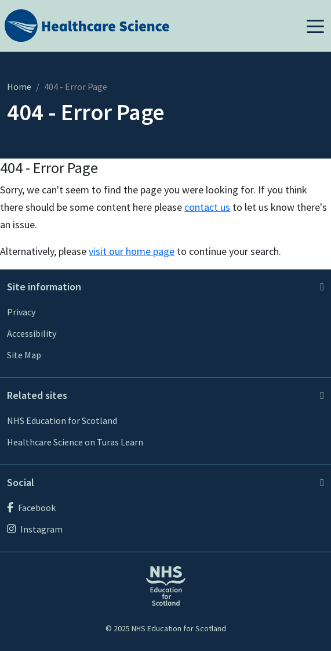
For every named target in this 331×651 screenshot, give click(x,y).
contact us (207, 207)
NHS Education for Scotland (62, 420)
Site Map (24, 355)
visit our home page (131, 251)
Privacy (21, 312)
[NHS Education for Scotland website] (165, 585)
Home (19, 86)
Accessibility (31, 333)
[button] (315, 25)
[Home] (87, 24)
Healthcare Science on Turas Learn (75, 442)
